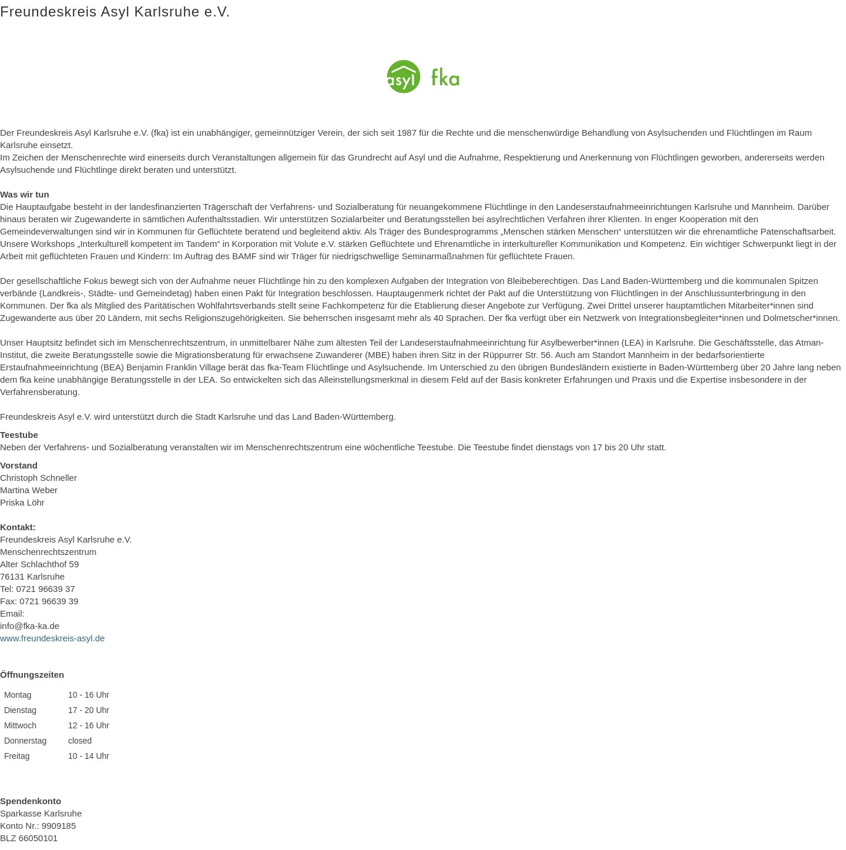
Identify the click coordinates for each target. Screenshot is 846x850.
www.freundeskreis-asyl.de (52, 638)
